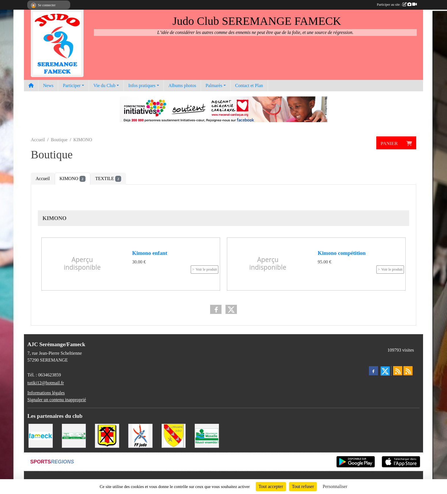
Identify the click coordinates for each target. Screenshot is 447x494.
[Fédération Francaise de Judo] (140, 435)
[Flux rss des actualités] (397, 370)
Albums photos (182, 85)
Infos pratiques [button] (142, 85)
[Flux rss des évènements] (408, 370)
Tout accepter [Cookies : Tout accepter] (271, 486)
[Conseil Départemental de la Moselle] (207, 435)
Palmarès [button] (214, 85)
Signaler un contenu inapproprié (56, 399)
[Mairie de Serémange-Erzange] (107, 435)
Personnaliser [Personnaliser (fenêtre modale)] (335, 486)
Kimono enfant (149, 253)
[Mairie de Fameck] (41, 435)
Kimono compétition (342, 253)
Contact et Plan (249, 85)
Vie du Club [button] (104, 85)
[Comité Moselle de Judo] (74, 435)
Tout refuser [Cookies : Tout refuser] (303, 486)
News (48, 85)
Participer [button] (71, 85)
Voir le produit (206, 269)
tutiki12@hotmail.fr (45, 382)
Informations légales (46, 392)
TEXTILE (108, 179)
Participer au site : (397, 5)
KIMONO (73, 179)
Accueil (43, 178)
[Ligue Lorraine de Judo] (174, 435)
